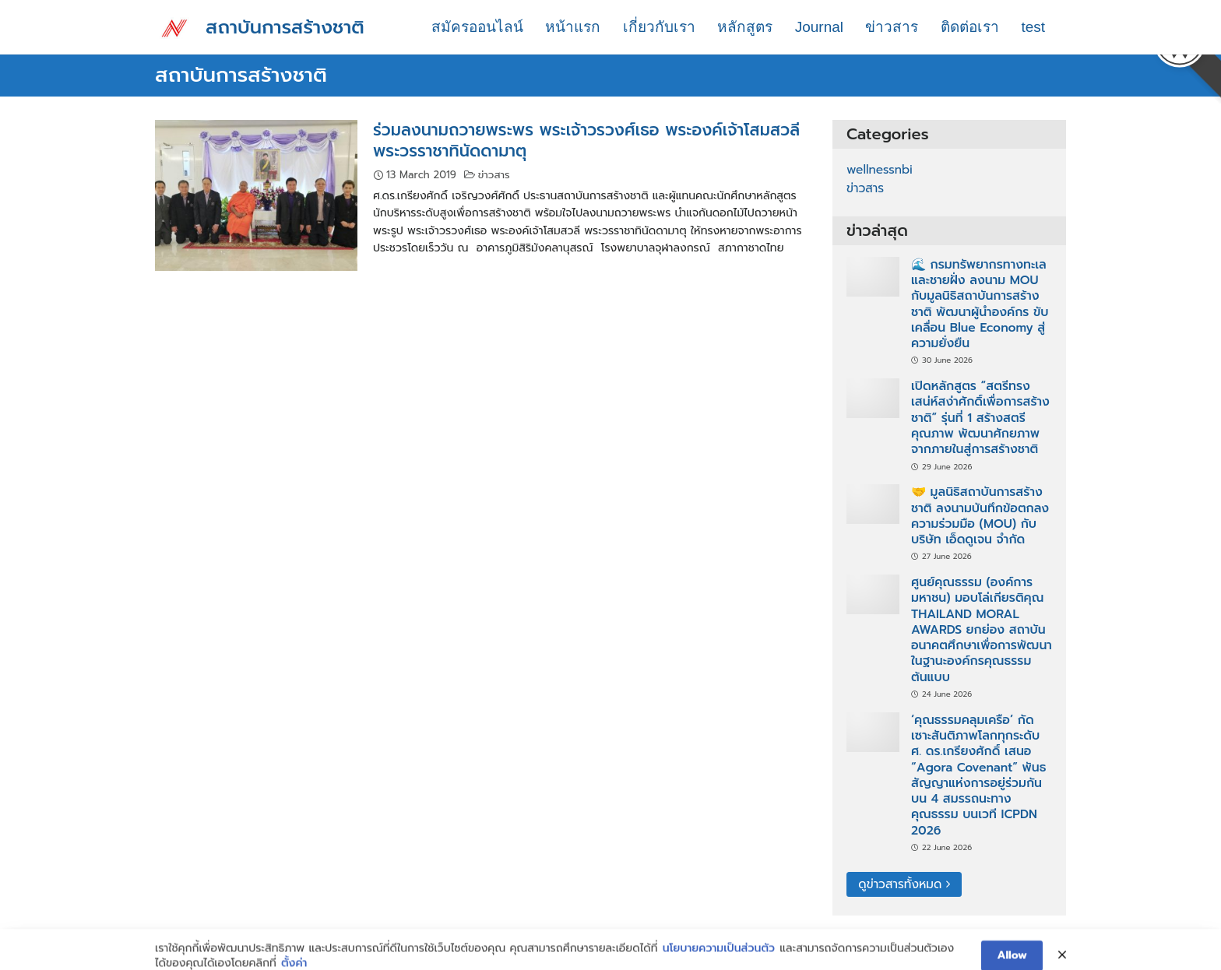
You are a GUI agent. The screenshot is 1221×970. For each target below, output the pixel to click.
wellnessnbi (879, 169)
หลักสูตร (744, 27)
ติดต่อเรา (970, 27)
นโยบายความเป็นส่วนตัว (719, 961)
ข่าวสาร (891, 27)
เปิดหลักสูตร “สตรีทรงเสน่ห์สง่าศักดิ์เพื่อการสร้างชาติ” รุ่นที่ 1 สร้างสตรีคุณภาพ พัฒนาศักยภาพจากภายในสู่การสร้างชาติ (980, 418)
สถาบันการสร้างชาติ (285, 27)
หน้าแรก (572, 27)
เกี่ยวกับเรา (659, 27)
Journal (819, 27)
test (1033, 27)
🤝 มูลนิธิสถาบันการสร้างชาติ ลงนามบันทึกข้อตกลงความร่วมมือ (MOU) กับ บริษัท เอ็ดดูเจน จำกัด (980, 516)
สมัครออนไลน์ (477, 27)
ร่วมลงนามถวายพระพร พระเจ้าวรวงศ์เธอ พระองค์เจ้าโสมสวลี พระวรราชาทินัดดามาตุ (586, 140)
